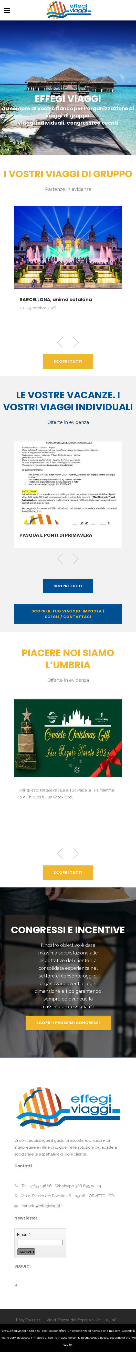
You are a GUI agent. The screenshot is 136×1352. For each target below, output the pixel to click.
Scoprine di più (120, 1337)
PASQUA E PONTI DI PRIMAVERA (55, 535)
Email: (23, 1234)
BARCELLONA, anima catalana (55, 299)
